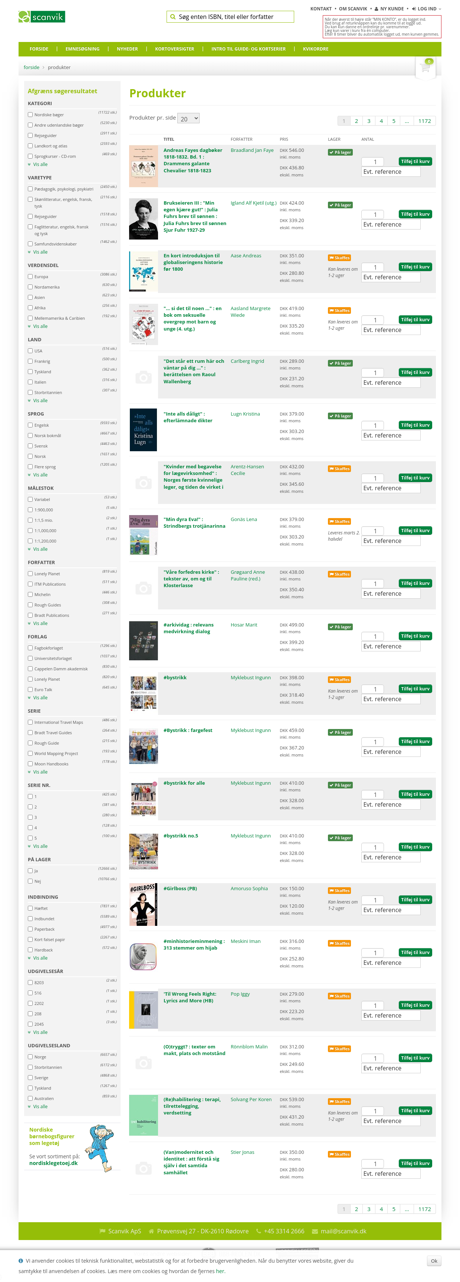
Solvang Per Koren (251, 1099)
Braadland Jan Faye (252, 150)
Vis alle (37, 164)
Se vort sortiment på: (72, 1146)
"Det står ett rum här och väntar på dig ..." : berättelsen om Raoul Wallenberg (194, 371)
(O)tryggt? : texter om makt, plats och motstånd (195, 1050)
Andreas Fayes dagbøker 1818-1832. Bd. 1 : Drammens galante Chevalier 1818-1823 (193, 160)
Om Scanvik (353, 9)
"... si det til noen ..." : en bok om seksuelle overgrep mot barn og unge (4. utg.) (192, 318)
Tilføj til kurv (415, 161)
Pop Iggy (240, 993)
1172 (424, 120)
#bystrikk (175, 677)
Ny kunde (389, 9)
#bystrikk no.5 (181, 835)
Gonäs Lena (244, 519)
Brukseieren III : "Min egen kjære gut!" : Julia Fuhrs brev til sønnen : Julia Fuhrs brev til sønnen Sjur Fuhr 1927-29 (195, 216)
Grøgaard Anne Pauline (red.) (248, 575)
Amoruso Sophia (249, 888)
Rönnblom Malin (249, 1046)
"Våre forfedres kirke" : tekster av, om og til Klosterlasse (191, 579)
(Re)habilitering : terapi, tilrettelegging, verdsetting (192, 1106)
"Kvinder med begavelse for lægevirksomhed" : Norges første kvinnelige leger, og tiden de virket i (193, 476)
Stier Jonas (242, 1152)
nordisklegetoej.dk (53, 1163)
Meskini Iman (246, 941)
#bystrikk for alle (184, 783)
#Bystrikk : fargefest (188, 730)
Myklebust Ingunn (251, 677)
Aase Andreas (246, 255)
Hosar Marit (244, 624)
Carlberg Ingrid (247, 361)
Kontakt (321, 9)
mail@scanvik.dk (344, 1231)
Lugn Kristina (245, 413)
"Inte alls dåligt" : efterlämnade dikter (188, 417)
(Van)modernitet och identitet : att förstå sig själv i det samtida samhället (191, 1162)
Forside (31, 67)
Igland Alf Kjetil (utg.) (254, 202)
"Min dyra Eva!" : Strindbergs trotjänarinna (195, 522)
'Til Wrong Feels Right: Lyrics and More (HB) (190, 997)
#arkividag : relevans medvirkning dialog (189, 628)
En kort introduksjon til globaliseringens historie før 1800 (193, 262)
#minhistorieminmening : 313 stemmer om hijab (194, 944)
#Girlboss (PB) (180, 888)
